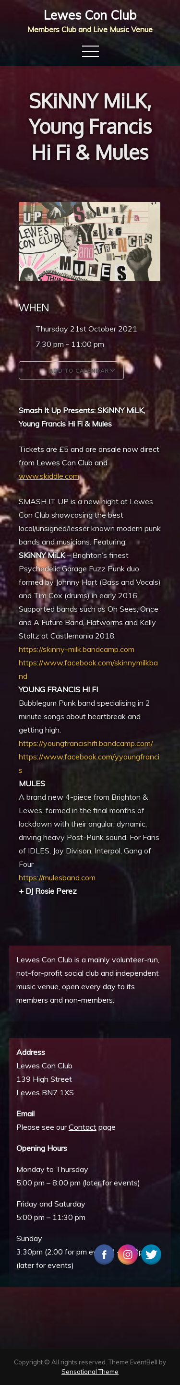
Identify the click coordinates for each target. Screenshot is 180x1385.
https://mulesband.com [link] (57, 877)
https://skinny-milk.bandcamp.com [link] (76, 649)
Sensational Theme (90, 1371)
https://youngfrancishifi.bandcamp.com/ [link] (86, 743)
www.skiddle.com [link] (49, 476)
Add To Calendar (71, 370)
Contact (82, 1127)
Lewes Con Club (90, 15)
